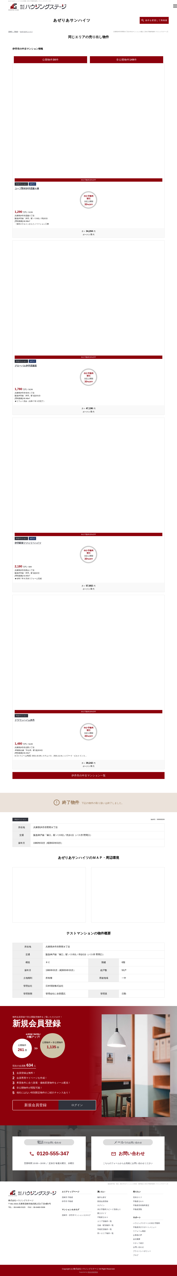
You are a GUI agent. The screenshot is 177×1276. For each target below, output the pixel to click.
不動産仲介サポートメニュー (144, 1227)
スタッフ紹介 (138, 1243)
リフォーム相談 (139, 1231)
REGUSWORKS (93, 1272)
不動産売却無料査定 (141, 1205)
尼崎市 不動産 (13, 31)
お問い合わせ (138, 1247)
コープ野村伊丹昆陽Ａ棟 (27, 188)
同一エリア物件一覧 (105, 1233)
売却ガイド (137, 1197)
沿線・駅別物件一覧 (105, 1225)
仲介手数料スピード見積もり (109, 1209)
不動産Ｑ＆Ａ (102, 1217)
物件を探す (101, 1197)
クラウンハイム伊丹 (25, 720)
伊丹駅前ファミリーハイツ (28, 543)
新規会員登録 (102, 1201)
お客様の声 (137, 1235)
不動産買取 (137, 1209)
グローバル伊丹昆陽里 (26, 366)
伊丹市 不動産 (67, 1201)
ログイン (101, 1205)
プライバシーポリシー (142, 1251)
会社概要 (136, 1239)
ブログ (135, 1255)
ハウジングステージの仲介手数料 (146, 1223)
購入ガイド (101, 1213)
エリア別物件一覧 (104, 1221)
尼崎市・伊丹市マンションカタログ (76, 1215)
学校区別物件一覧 (104, 1229)
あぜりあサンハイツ (26, 31)
